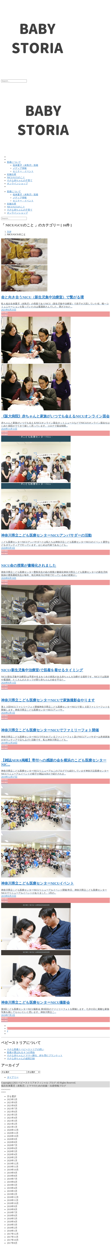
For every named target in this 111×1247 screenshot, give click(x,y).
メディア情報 (20, 168)
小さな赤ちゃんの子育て (19, 180)
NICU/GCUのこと (16, 177)
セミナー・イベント (23, 171)
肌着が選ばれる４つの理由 (21, 1052)
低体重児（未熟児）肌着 (25, 165)
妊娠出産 (11, 174)
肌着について (14, 162)
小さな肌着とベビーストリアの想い (25, 1049)
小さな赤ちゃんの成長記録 (21, 1058)
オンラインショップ (17, 183)
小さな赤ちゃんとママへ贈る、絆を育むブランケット (35, 1055)
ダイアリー (13, 1077)
